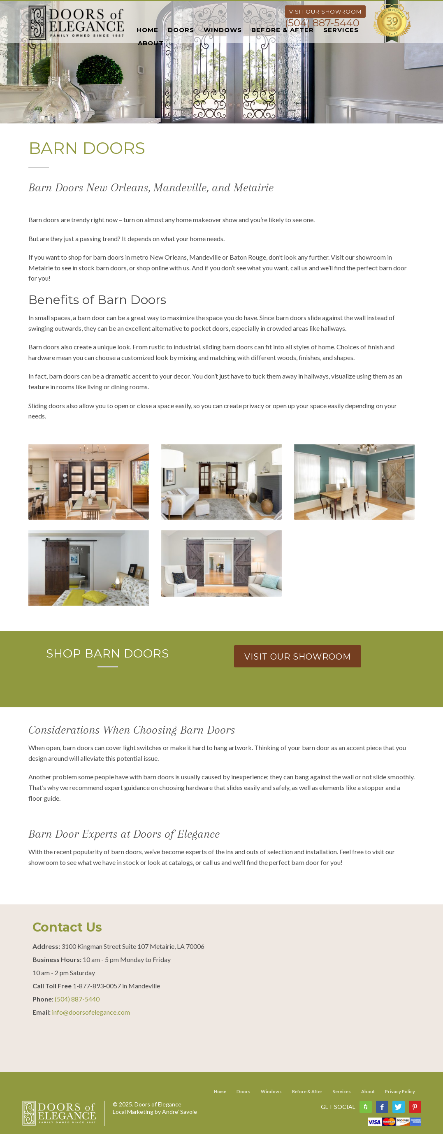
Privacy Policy (400, 1091)
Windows (271, 1091)
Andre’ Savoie (179, 1111)
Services (342, 1091)
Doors (243, 1091)
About (368, 1091)
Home (220, 1091)
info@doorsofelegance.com (91, 1012)
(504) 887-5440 (322, 23)
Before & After (307, 1091)
